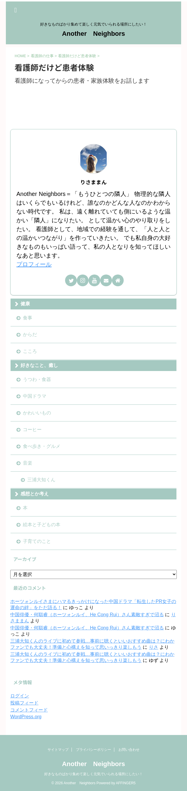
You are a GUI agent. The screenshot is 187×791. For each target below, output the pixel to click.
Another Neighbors (93, 33)
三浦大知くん (41, 479)
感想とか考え (35, 493)
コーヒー (32, 429)
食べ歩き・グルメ (41, 446)
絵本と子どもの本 (41, 524)
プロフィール (34, 264)
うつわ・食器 (37, 379)
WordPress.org (25, 716)
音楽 (27, 462)
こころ (30, 351)
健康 (25, 303)
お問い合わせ (129, 750)
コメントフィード (29, 709)
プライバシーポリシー (93, 750)
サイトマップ (58, 750)
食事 (27, 317)
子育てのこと (37, 541)
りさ (153, 647)
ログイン (19, 695)
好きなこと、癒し (39, 365)
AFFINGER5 (125, 783)
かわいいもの (37, 412)
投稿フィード (24, 702)
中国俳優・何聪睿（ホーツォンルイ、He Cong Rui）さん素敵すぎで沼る (87, 614)
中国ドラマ (34, 396)
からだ (30, 334)
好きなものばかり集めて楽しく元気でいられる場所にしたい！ (93, 774)
